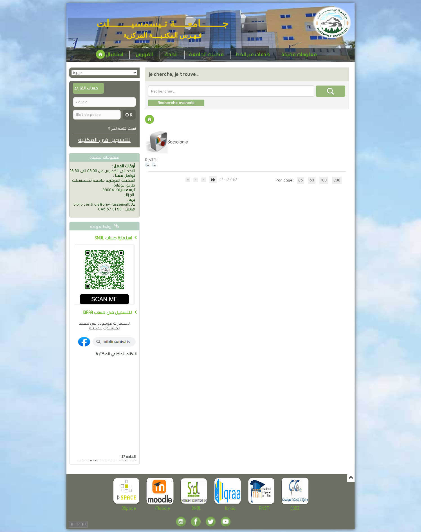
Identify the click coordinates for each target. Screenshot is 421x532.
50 (312, 180)
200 (336, 180)
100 (324, 180)
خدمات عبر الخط (252, 54)
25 (300, 180)
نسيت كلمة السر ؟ (122, 129)
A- (73, 524)
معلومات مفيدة (299, 54)
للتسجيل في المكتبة (104, 140)
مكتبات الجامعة (206, 54)
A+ (84, 524)
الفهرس (144, 54)
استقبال (109, 54)
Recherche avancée (176, 103)
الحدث (170, 54)
